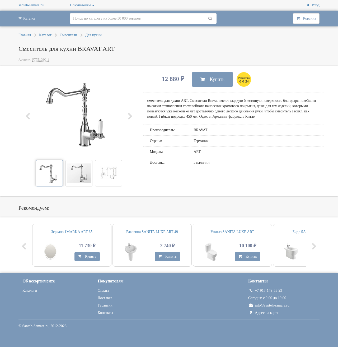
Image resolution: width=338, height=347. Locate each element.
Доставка (105, 298)
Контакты (105, 313)
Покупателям (82, 5)
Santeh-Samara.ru (35, 326)
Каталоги (29, 291)
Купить (212, 79)
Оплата (103, 291)
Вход (313, 5)
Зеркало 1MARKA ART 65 (71, 232)
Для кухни (93, 35)
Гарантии (105, 305)
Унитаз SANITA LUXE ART (232, 232)
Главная (24, 35)
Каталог (45, 35)
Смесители (68, 35)
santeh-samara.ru (31, 5)
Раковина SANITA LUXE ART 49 (152, 232)
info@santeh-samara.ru (268, 305)
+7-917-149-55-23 (265, 291)
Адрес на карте (263, 313)
